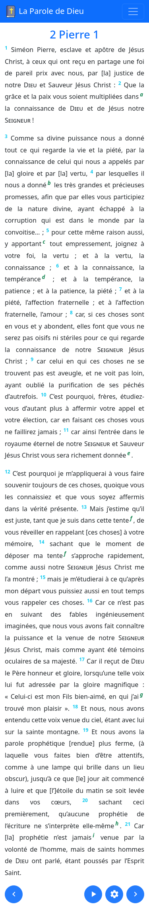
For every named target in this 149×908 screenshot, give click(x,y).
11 (66, 430)
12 (7, 471)
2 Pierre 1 (74, 34)
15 (43, 577)
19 (86, 730)
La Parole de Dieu (44, 11)
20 (85, 800)
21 (128, 824)
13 (84, 507)
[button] (14, 894)
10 (43, 394)
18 (75, 706)
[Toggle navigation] (133, 11)
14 (42, 542)
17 (82, 659)
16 (90, 600)
